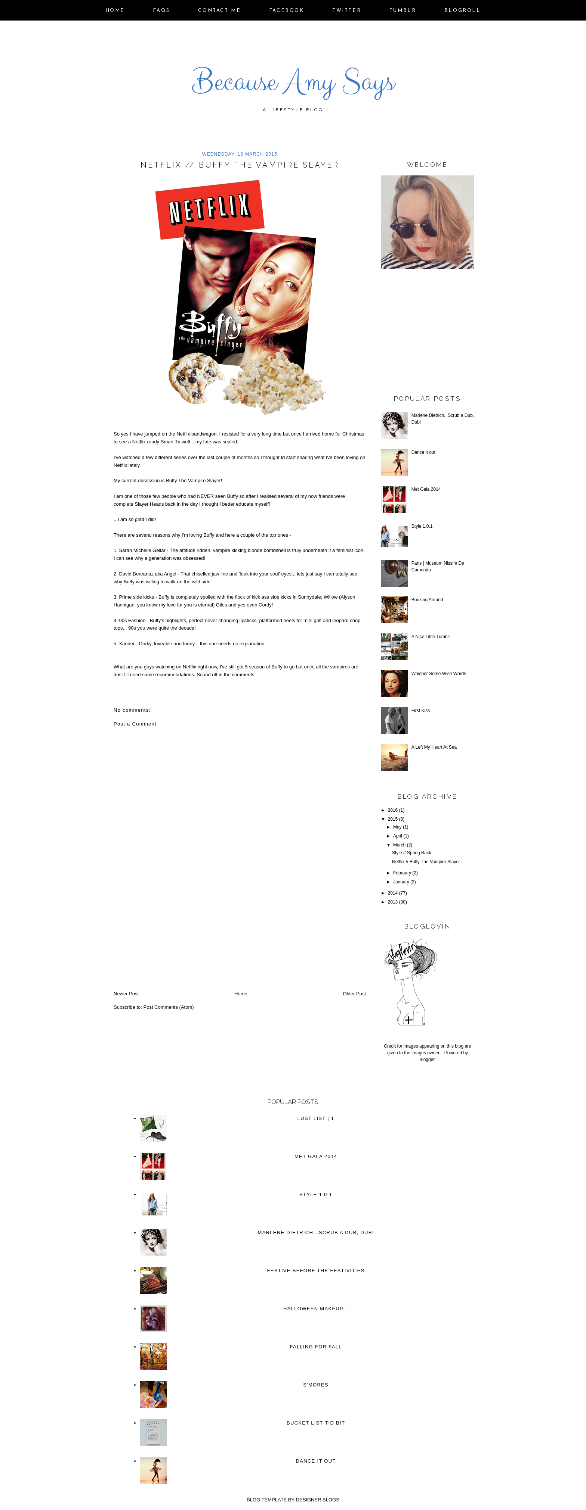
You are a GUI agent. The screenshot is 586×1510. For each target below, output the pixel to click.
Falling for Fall (316, 1347)
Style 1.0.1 (422, 526)
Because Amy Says (293, 82)
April (397, 836)
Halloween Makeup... (315, 1308)
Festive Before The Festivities (315, 1270)
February (402, 873)
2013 (393, 902)
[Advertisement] (170, 938)
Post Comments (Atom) (169, 1007)
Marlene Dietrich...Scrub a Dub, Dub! (316, 1232)
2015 (393, 819)
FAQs (161, 10)
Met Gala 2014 (426, 489)
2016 (393, 810)
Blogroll (462, 10)
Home (115, 10)
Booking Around (427, 599)
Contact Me (219, 10)
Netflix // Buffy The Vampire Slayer (426, 861)
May (397, 827)
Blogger (427, 1059)
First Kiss (420, 710)
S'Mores (316, 1385)
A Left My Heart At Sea (434, 747)
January (401, 882)
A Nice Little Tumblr (430, 636)
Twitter (346, 10)
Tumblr (402, 10)
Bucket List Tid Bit (316, 1423)
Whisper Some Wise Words (438, 673)
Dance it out (423, 452)
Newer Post (126, 993)
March (399, 845)
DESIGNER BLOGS (317, 1500)
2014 (393, 893)
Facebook (286, 10)
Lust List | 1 (315, 1118)
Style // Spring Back (411, 852)
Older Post (354, 993)
